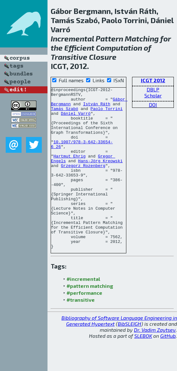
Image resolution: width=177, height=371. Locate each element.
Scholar (153, 95)
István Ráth (96, 107)
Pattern (109, 38)
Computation (119, 47)
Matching (142, 38)
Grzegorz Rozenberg (83, 181)
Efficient (79, 47)
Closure (103, 56)
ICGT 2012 (153, 80)
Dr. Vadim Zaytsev (155, 362)
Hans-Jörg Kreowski (100, 176)
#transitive (80, 332)
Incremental (72, 38)
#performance (84, 325)
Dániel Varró (76, 119)
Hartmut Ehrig (69, 170)
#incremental (83, 311)
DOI (153, 105)
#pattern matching (89, 318)
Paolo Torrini (107, 113)
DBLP (153, 89)
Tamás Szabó (64, 113)
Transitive (69, 56)
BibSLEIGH (129, 356)
